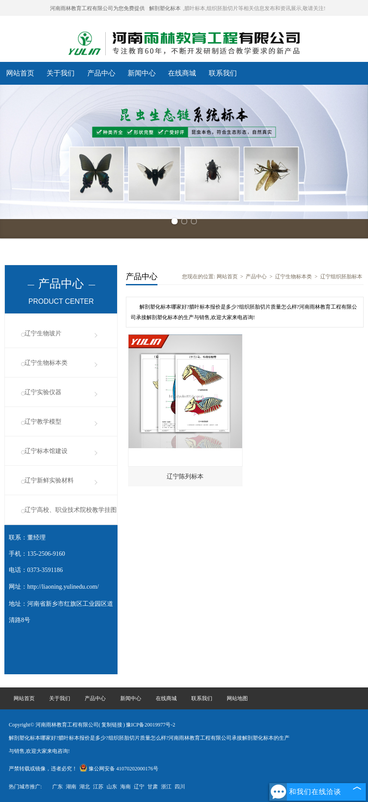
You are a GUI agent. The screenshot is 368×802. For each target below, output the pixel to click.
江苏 (98, 787)
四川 (180, 787)
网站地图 (237, 698)
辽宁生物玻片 (43, 333)
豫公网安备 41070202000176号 (118, 769)
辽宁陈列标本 (185, 476)
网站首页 (20, 73)
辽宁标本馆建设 (46, 451)
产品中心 (101, 73)
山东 (112, 787)
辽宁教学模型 (43, 421)
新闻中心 (142, 73)
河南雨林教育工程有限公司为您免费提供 (97, 8)
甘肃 (152, 787)
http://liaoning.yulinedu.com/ (63, 586)
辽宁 (139, 787)
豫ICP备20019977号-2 (150, 725)
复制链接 (111, 725)
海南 (125, 787)
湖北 (84, 787)
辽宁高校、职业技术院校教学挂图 (71, 510)
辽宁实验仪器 (43, 392)
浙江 (166, 787)
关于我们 (60, 73)
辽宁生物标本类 (46, 363)
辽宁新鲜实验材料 (49, 480)
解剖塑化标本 (165, 8)
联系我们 (223, 73)
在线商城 (182, 73)
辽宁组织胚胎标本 (341, 276)
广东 (57, 787)
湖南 (71, 787)
